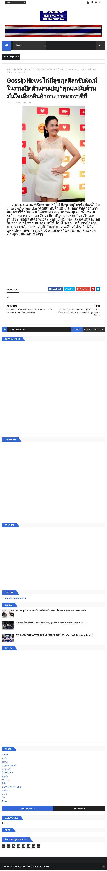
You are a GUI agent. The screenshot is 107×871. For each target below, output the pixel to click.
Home (9, 69)
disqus (87, 330)
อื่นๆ (4, 798)
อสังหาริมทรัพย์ (9, 766)
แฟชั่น (5, 790)
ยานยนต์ (6, 769)
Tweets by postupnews (14, 598)
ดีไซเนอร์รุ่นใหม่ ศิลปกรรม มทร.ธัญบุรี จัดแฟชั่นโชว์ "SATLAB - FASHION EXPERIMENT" (54, 635)
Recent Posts (28, 809)
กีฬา (4, 783)
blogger (77, 330)
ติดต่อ (4, 801)
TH (25, 69)
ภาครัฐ (5, 794)
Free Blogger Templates (37, 867)
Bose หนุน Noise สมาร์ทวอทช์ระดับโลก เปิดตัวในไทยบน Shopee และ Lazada (51, 611)
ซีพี (15, 69)
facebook (98, 330)
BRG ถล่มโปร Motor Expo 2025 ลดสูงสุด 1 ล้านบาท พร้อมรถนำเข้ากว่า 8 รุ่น (49, 623)
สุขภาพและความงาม (12, 787)
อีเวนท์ (5, 762)
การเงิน (5, 780)
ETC (6, 824)
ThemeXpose (19, 867)
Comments (79, 809)
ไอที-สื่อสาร (7, 773)
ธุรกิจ (4, 758)
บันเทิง (20, 69)
